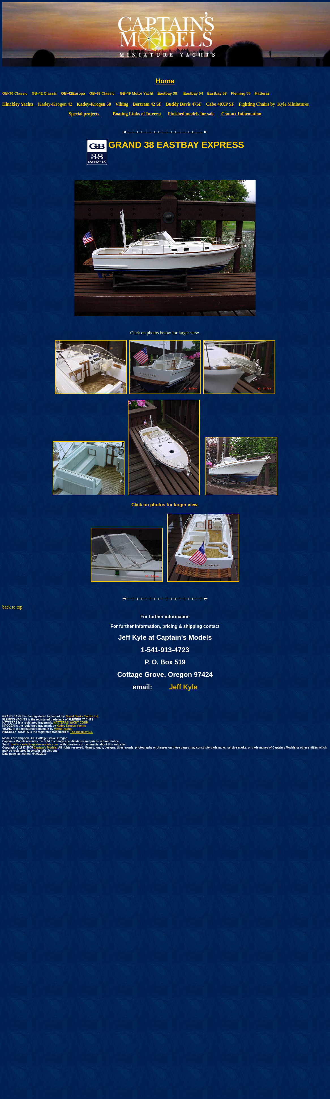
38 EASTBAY (171, 145)
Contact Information (241, 113)
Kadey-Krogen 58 (94, 104)
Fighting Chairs (254, 104)
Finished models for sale (191, 113)
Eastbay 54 (193, 93)
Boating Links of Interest (137, 113)
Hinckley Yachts (17, 104)
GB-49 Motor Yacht (136, 93)
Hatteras (262, 93)
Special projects (84, 113)
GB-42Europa (73, 93)
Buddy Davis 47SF (184, 104)
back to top (12, 607)
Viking (121, 104)
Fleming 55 (240, 93)
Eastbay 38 (167, 93)
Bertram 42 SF (147, 104)
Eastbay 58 (217, 93)
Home (165, 81)
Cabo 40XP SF (220, 104)
